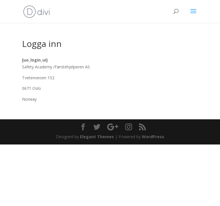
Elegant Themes (97, 136)
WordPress (153, 136)
